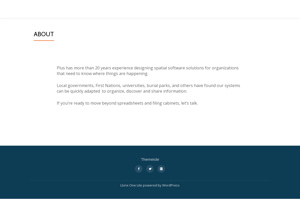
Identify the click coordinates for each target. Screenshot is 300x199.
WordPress (171, 185)
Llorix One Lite (131, 185)
